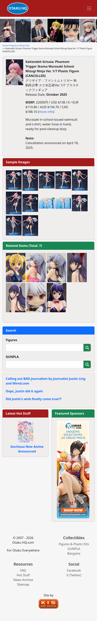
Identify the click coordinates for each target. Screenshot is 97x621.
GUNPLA (12, 357)
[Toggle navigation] (89, 8)
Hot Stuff (23, 575)
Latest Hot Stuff (18, 413)
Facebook (74, 570)
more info (46, 112)
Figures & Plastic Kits (19, 45)
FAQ (23, 570)
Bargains (73, 553)
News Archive (23, 580)
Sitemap (23, 584)
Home (5, 45)
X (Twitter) (73, 575)
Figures (11, 340)
